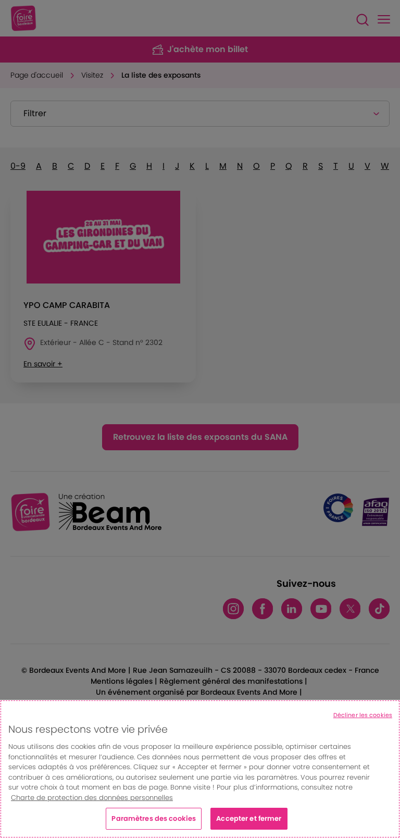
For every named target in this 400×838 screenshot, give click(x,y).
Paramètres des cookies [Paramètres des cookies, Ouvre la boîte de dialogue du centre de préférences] (153, 818)
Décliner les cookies (362, 715)
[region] (200, 769)
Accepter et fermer (248, 818)
